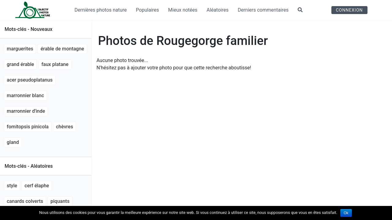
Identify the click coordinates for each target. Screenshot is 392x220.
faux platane (54, 64)
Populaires (147, 10)
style (12, 186)
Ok (346, 213)
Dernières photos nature (100, 10)
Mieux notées (183, 10)
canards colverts (25, 201)
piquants (60, 201)
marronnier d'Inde (26, 111)
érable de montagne (62, 49)
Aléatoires (218, 10)
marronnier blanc (25, 95)
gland (13, 142)
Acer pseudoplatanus (30, 80)
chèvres (64, 127)
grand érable (20, 64)
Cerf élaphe (36, 186)
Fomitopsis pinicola (28, 127)
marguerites (20, 49)
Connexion (349, 10)
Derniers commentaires (263, 10)
